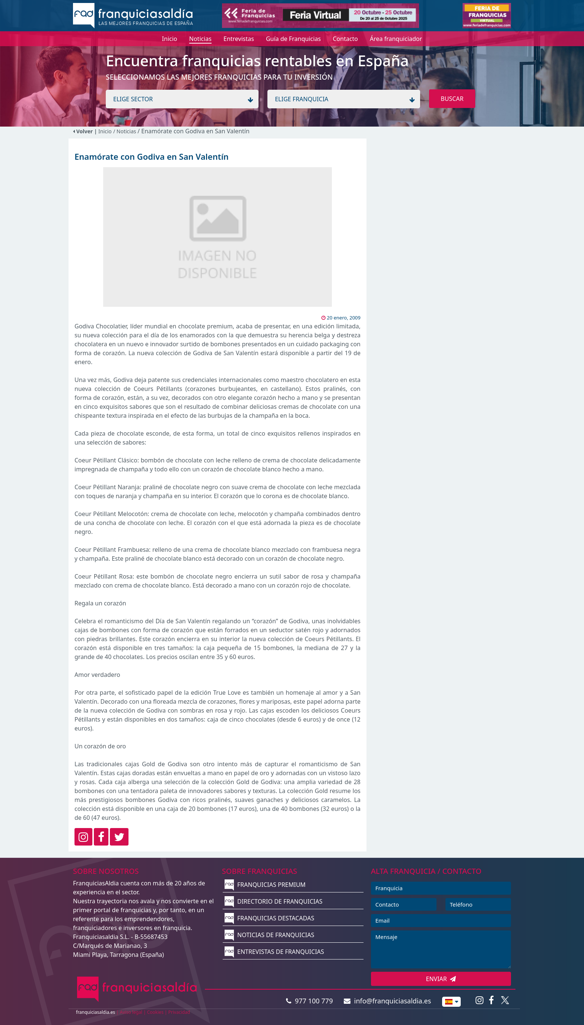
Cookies (155, 1012)
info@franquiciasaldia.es (387, 1000)
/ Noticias (125, 131)
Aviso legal (131, 1012)
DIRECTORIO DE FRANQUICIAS (274, 901)
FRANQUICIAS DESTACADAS (269, 918)
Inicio (105, 131)
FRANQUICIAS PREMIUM (265, 885)
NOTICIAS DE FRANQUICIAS (269, 935)
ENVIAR (441, 979)
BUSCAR (452, 99)
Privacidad (179, 1012)
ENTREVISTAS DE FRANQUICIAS (274, 952)
